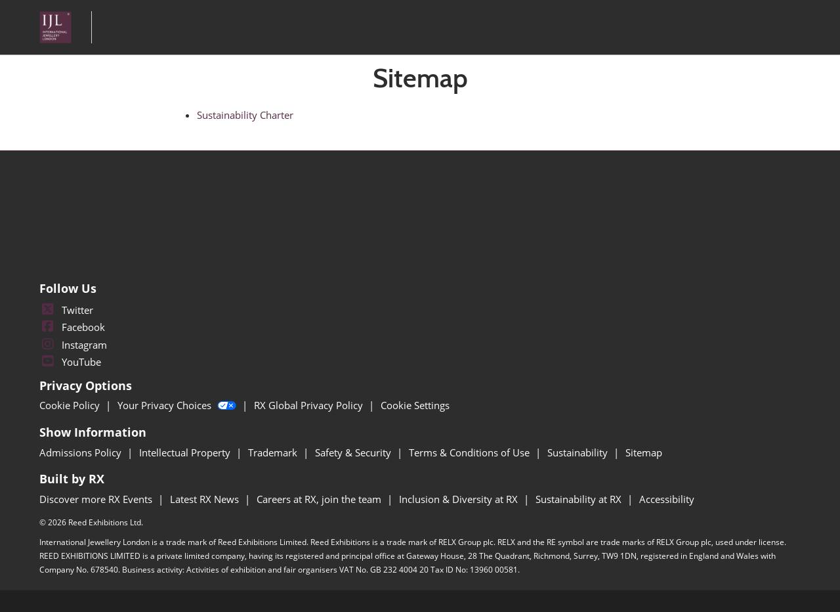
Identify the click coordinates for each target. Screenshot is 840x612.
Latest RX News (206, 499)
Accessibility (666, 499)
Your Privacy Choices (178, 405)
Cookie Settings (415, 405)
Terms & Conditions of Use (470, 452)
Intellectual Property (186, 452)
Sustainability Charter (245, 114)
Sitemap (643, 452)
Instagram (73, 344)
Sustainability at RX (580, 499)
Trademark (274, 452)
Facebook (72, 327)
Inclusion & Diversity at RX (459, 499)
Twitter (66, 310)
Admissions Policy (81, 452)
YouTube (70, 361)
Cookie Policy (70, 405)
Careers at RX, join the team (320, 499)
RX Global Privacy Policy (310, 405)
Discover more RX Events (97, 499)
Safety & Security (354, 452)
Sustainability (578, 452)
